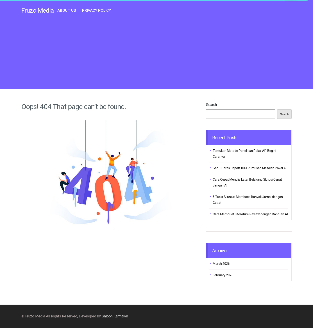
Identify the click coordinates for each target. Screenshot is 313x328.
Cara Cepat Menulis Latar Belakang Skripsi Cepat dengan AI (247, 182)
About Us (66, 10)
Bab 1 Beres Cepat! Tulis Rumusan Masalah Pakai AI (249, 168)
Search (211, 105)
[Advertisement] (156, 53)
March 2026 (221, 263)
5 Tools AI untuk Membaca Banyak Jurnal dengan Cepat (248, 199)
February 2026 (223, 275)
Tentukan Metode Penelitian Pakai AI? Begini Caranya (244, 153)
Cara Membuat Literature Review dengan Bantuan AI (250, 214)
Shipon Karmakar (115, 316)
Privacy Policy (96, 10)
